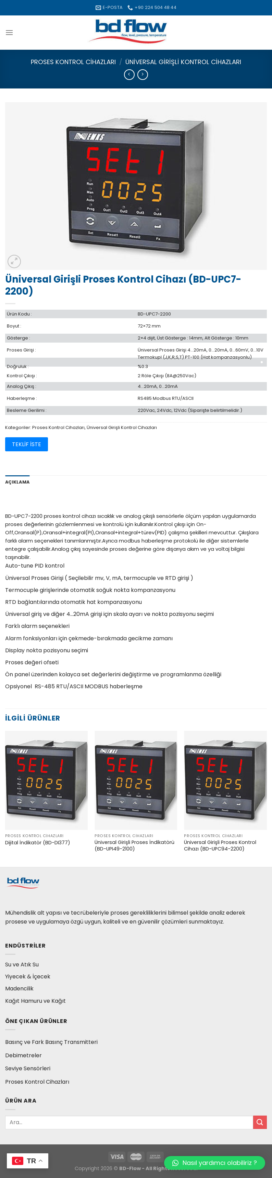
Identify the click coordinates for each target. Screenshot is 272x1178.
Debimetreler (23, 1055)
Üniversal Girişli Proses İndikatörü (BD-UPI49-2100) (134, 845)
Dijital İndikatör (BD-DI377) (37, 843)
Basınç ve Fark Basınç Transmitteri (51, 1042)
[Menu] (9, 32)
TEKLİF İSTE (26, 444)
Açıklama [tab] (17, 482)
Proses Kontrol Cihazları (73, 62)
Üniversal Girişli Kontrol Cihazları (183, 62)
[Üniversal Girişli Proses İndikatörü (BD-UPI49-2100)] (136, 780)
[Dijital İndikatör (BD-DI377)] (46, 780)
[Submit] (260, 1122)
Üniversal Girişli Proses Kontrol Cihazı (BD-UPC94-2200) (220, 845)
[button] (214, 1163)
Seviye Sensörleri (27, 1068)
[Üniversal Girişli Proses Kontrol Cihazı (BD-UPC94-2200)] (225, 780)
